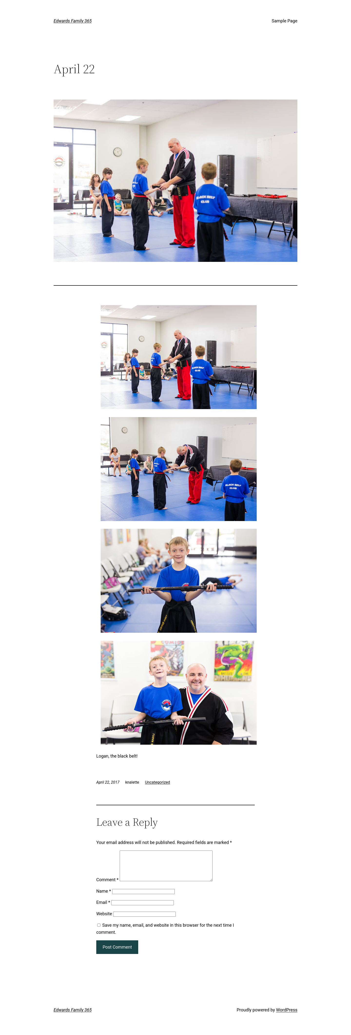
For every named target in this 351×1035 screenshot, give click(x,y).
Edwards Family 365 (73, 20)
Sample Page (284, 20)
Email (103, 908)
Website (104, 919)
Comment (107, 885)
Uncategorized (157, 782)
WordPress (286, 1015)
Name (103, 896)
